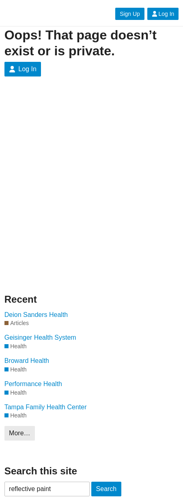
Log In (163, 14)
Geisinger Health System (40, 337)
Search (106, 488)
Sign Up (130, 14)
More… (19, 433)
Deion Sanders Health (36, 314)
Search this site (40, 470)
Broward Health (26, 360)
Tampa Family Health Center (45, 407)
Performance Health (33, 383)
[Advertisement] (91, 184)
